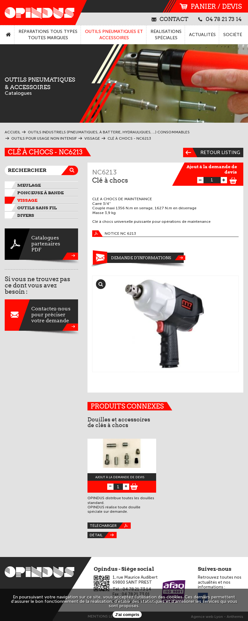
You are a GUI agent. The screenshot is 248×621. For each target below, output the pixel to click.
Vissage (27, 200)
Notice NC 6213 (114, 233)
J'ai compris (127, 614)
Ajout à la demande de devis (212, 169)
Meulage (29, 185)
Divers (25, 215)
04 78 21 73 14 (220, 19)
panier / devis (211, 6)
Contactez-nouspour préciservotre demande (41, 315)
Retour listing (211, 152)
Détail (103, 535)
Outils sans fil (37, 207)
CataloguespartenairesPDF (41, 244)
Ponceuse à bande (40, 192)
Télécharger (110, 525)
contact (169, 19)
